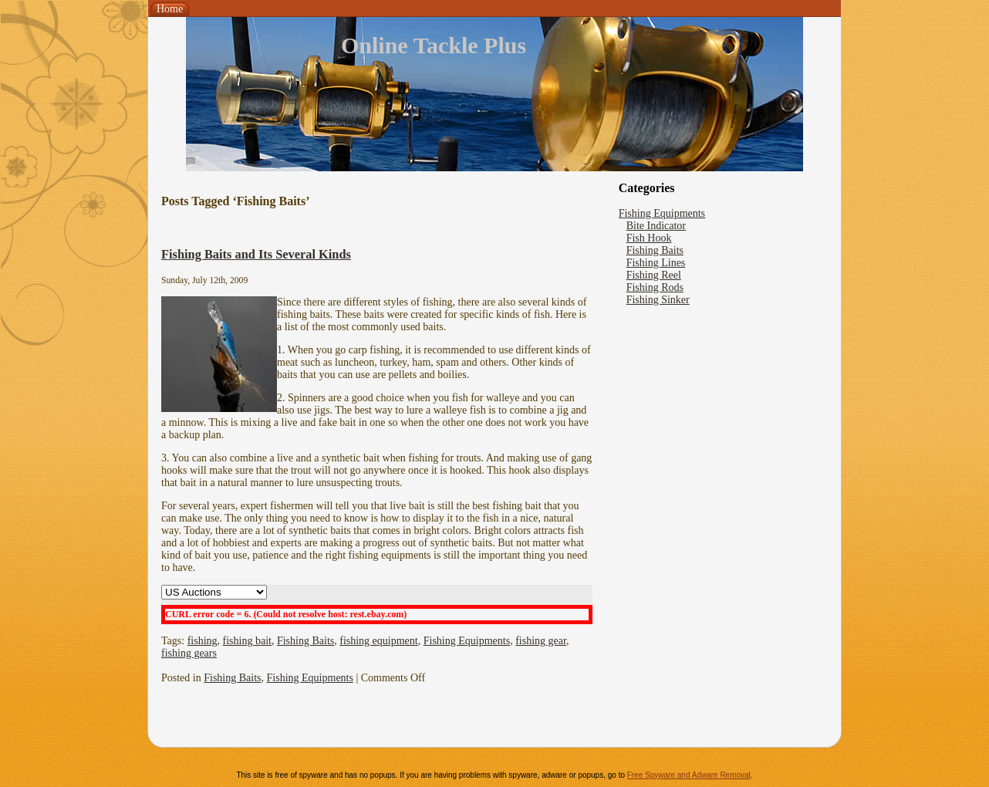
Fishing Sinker (658, 300)
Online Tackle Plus (433, 45)
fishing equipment (378, 641)
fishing (202, 641)
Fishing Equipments (467, 641)
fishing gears (189, 653)
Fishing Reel (653, 275)
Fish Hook (649, 238)
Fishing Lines (656, 263)
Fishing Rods (655, 287)
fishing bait (247, 641)
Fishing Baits (305, 641)
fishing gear (540, 641)
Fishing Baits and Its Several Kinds (256, 254)
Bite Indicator (656, 225)
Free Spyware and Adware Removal (689, 775)
